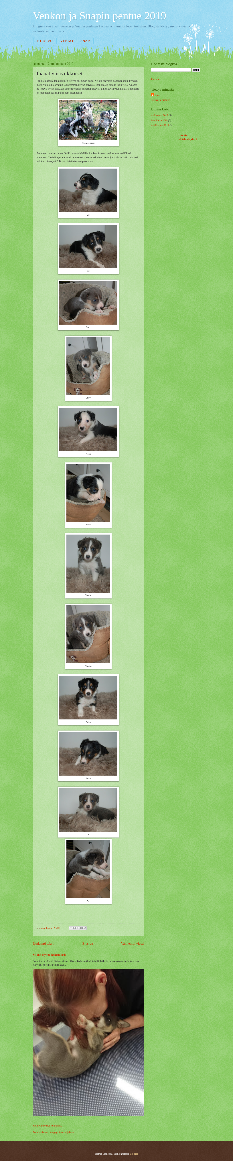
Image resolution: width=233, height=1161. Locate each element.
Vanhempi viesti (132, 943)
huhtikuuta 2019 (159, 120)
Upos (157, 95)
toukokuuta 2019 (159, 115)
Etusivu (87, 943)
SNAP (85, 41)
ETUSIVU (45, 41)
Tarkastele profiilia (160, 100)
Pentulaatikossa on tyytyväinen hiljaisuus (53, 1132)
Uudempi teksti (43, 943)
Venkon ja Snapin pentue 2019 (99, 16)
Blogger (134, 1153)
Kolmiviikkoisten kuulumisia (47, 1125)
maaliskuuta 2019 (160, 125)
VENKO (66, 41)
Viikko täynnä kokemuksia (49, 954)
